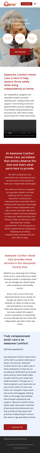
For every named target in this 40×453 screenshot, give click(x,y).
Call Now (26, 4)
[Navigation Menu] (35, 4)
